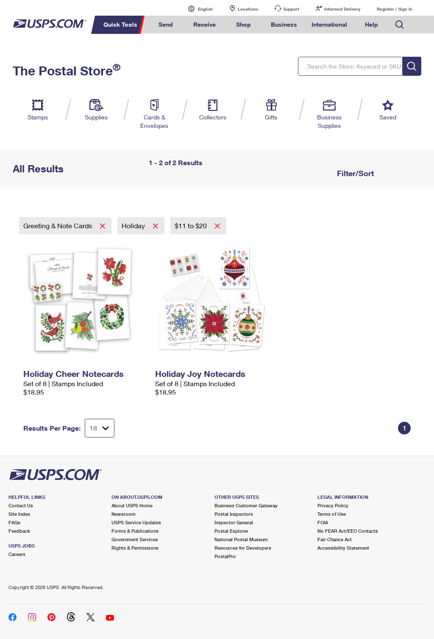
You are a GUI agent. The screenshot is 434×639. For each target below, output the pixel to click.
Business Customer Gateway (246, 505)
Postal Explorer (231, 531)
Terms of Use (331, 514)
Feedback (19, 531)
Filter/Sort (354, 173)
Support (291, 8)
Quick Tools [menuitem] (120, 24)
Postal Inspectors (233, 514)
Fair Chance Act (334, 539)
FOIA (322, 522)
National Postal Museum (241, 539)
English (197, 9)
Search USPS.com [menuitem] (399, 25)
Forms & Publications (135, 531)
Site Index (19, 514)
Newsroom (123, 514)
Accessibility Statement (343, 547)
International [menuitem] (329, 24)
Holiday (134, 225)
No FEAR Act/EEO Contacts (347, 531)
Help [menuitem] (371, 24)
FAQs (14, 522)
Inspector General (233, 522)
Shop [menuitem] (243, 24)
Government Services (134, 539)
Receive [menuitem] (204, 24)
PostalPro (225, 556)
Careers (16, 554)
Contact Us (20, 505)
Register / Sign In (394, 8)
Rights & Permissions (135, 547)
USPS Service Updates (136, 522)
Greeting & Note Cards (58, 225)
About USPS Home (132, 505)
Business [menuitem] (284, 24)
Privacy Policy (332, 505)
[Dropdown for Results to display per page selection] (99, 428)
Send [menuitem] (166, 24)
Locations (248, 8)
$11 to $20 (192, 225)
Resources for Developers (242, 547)
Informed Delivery (342, 8)
